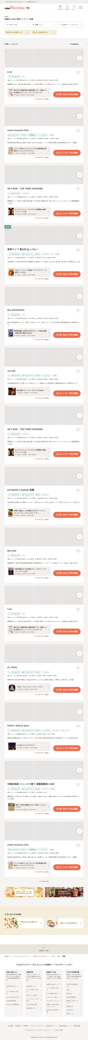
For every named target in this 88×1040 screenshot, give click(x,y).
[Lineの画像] (44, 58)
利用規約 (18, 1026)
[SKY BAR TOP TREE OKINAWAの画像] (44, 174)
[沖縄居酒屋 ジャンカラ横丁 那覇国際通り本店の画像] (44, 770)
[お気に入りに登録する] (78, 72)
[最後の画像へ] (79, 58)
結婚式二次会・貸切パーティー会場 (44, 956)
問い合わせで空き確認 (67, 94)
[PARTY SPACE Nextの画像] (44, 712)
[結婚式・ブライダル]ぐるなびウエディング (18, 956)
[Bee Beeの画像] (44, 537)
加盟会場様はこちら (65, 1026)
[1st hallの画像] (44, 357)
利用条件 (25, 1026)
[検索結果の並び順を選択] (75, 44)
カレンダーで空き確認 (67, 152)
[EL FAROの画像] (44, 653)
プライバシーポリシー (37, 1026)
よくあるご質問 (58, 1030)
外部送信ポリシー (51, 1026)
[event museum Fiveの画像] (44, 116)
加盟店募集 (76, 1026)
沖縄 (58, 956)
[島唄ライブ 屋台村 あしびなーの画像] (44, 235)
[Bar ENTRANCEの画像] (44, 296)
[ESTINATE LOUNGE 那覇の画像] (44, 476)
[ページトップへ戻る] (44, 949)
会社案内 (10, 1026)
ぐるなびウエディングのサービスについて (38, 1030)
